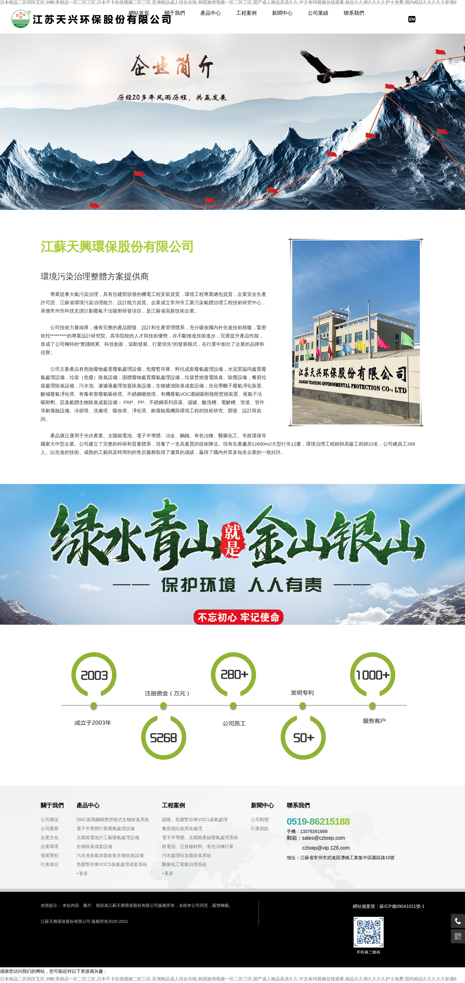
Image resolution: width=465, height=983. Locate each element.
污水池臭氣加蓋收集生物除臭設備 (110, 855)
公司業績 (318, 13)
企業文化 (50, 837)
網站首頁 (139, 13)
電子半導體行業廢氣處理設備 (105, 828)
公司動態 (260, 819)
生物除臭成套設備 (94, 846)
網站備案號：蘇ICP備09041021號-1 (388, 906)
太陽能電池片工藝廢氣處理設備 (107, 837)
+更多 (82, 873)
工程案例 (246, 13)
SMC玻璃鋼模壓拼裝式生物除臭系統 (112, 819)
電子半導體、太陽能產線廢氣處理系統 (200, 837)
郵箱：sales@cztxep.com (316, 838)
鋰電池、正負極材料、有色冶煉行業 (198, 846)
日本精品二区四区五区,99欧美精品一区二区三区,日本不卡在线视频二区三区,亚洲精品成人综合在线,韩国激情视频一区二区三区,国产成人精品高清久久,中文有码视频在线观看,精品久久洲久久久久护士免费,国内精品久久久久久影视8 (228, 978)
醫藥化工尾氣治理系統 (184, 864)
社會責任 (50, 864)
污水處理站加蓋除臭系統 (186, 855)
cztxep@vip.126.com (318, 848)
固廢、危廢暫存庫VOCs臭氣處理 (195, 819)
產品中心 (210, 13)
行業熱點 (260, 828)
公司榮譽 (50, 828)
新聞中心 (282, 13)
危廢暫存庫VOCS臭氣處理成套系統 (112, 864)
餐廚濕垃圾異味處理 (182, 828)
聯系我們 (354, 13)
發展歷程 (50, 855)
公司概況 (50, 819)
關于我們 (174, 13)
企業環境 (50, 846)
